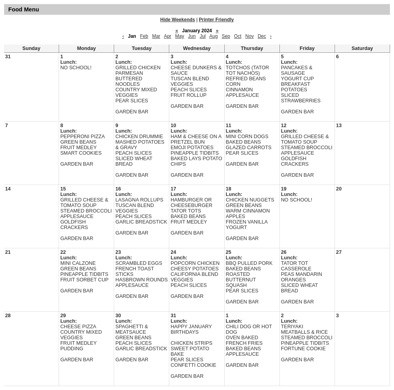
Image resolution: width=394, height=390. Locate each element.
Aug (213, 36)
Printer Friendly (216, 19)
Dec (262, 36)
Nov (249, 36)
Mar (156, 36)
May (179, 36)
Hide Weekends (177, 19)
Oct (238, 36)
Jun (192, 36)
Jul (202, 36)
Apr (167, 36)
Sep (226, 36)
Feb (144, 36)
